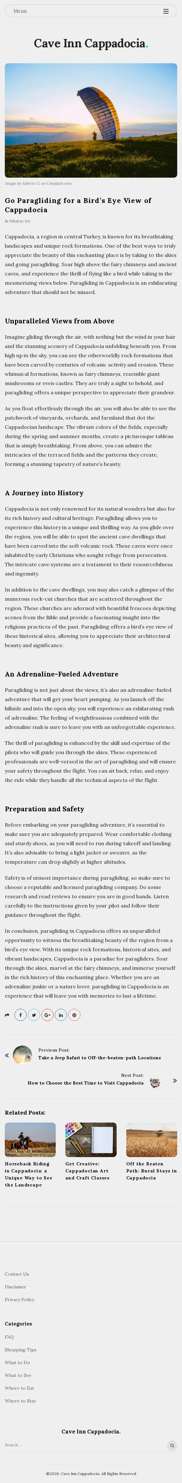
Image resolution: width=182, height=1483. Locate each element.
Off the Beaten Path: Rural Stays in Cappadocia (151, 1171)
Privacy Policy (19, 1299)
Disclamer (15, 1287)
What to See (18, 1375)
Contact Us (17, 1274)
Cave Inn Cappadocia (89, 43)
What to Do (19, 221)
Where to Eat (19, 1388)
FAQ (9, 1337)
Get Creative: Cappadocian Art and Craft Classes (87, 1171)
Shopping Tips (21, 1350)
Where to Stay (20, 1401)
